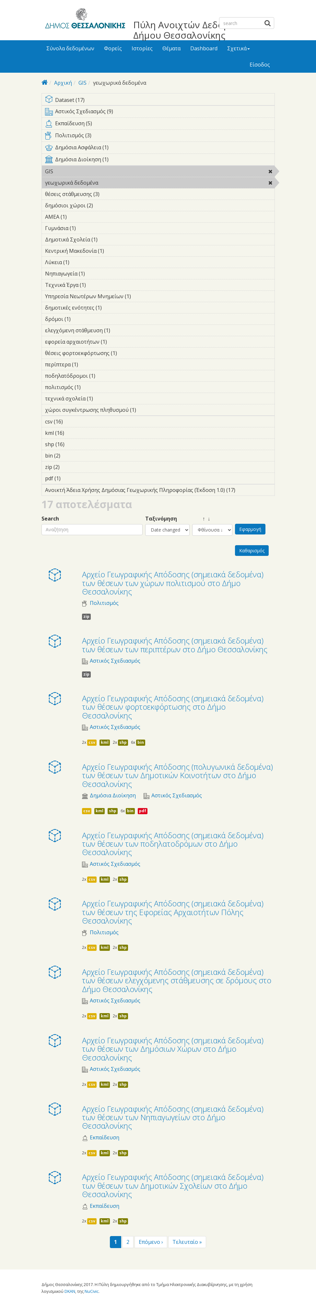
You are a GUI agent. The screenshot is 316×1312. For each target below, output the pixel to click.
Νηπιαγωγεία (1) (95, 273)
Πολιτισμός (104, 603)
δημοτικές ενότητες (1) (112, 307)
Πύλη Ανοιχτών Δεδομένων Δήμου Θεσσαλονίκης (192, 29)
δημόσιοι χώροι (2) (103, 205)
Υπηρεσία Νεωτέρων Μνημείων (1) (141, 296)
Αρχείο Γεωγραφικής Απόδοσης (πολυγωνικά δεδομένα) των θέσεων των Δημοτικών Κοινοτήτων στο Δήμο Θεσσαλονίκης (177, 775)
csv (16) (71, 421)
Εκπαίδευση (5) (160, 124)
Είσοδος (260, 64)
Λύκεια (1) (79, 262)
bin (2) (70, 455)
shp (123, 742)
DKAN (69, 1291)
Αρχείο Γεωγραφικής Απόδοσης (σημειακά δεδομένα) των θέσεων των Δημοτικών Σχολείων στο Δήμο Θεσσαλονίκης (172, 1185)
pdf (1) (70, 478)
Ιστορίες (142, 48)
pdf (142, 811)
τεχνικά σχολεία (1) (103, 398)
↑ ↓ (201, 518)
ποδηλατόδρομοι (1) (105, 375)
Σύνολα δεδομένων (70, 48)
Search (50, 518)
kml (105, 742)
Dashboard (203, 48)
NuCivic (92, 1291)
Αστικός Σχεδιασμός (115, 660)
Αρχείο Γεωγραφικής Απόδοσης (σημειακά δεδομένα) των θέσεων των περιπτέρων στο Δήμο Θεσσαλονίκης (174, 644)
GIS (82, 82)
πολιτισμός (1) (90, 387)
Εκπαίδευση (104, 1137)
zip (86, 616)
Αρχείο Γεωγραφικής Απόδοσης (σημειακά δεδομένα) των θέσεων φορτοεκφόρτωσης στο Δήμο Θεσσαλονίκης (172, 707)
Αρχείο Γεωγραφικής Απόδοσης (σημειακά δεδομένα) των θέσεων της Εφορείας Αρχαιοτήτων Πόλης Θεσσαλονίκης (172, 912)
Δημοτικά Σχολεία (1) (107, 239)
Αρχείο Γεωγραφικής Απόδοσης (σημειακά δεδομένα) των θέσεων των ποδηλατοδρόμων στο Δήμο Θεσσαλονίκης (172, 844)
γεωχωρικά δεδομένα (115, 182)
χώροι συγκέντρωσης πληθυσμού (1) (146, 409)
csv (91, 742)
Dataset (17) (160, 100)
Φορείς (113, 48)
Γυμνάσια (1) (86, 228)
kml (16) (72, 432)
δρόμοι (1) (80, 319)
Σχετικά (238, 48)
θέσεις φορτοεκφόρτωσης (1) (127, 353)
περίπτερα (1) (88, 364)
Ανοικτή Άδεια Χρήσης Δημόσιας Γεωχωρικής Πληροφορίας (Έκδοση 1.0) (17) (160, 491)
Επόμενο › (151, 1241)
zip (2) (69, 467)
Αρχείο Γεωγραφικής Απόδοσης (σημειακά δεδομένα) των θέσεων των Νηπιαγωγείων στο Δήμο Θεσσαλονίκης (172, 1117)
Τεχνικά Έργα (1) (96, 284)
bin (140, 742)
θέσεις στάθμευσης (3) (109, 194)
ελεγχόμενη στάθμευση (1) (120, 330)
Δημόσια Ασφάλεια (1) (160, 148)
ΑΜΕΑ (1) (77, 216)
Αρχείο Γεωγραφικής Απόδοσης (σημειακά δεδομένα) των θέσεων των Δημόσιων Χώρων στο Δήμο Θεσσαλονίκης (172, 1049)
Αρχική (63, 82)
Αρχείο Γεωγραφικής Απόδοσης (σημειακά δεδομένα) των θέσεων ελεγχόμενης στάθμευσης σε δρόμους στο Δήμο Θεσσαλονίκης (176, 980)
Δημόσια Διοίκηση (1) (160, 161)
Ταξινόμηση (161, 518)
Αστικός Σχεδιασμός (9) (160, 112)
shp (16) (73, 444)
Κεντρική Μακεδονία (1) (114, 250)
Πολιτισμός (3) (160, 136)
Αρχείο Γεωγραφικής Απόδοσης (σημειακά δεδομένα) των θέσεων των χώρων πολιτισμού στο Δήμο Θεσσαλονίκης (172, 583)
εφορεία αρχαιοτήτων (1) (117, 341)
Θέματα (171, 48)
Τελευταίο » (187, 1241)
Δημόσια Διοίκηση (113, 795)
